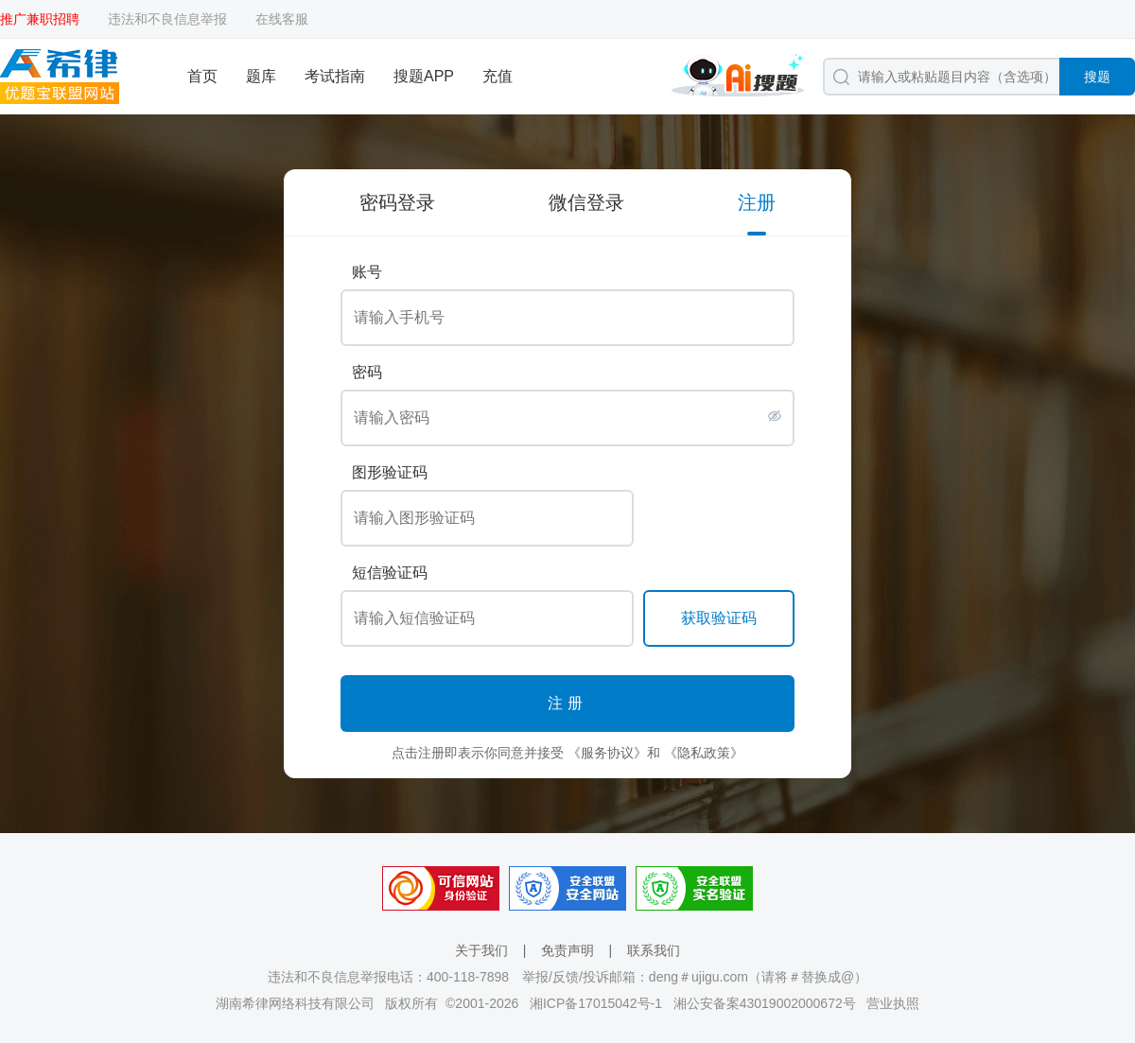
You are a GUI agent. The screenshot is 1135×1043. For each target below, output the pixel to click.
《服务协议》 (607, 752)
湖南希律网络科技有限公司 (295, 1003)
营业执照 (892, 1003)
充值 (497, 76)
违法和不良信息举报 (167, 18)
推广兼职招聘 (39, 18)
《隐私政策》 (703, 752)
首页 (202, 76)
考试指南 (335, 76)
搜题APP (423, 76)
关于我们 (481, 950)
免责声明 (567, 950)
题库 (261, 76)
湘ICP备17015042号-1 (596, 1003)
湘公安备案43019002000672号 (764, 1003)
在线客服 (281, 18)
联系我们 (653, 950)
